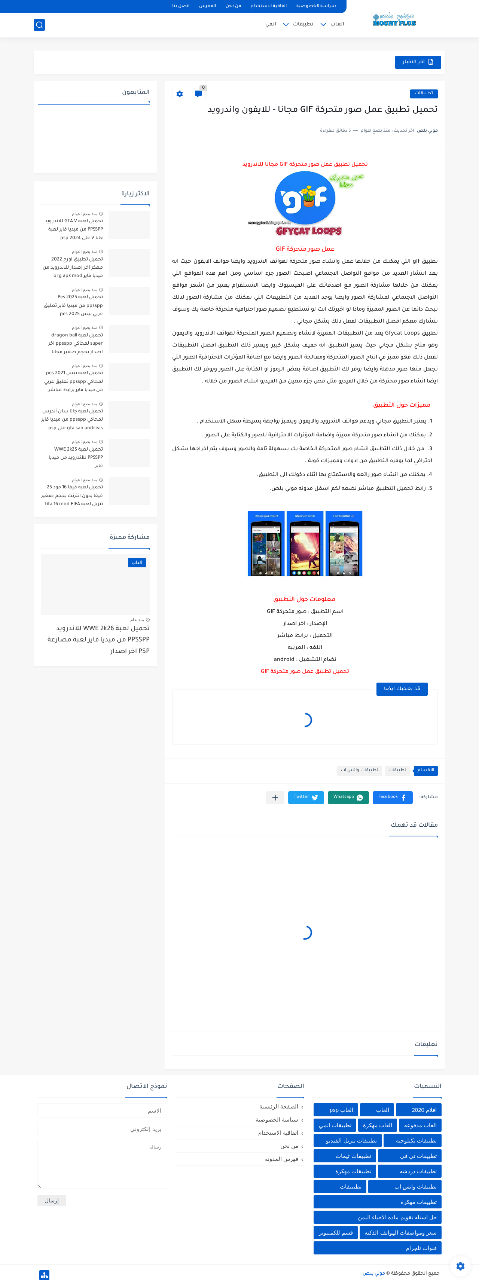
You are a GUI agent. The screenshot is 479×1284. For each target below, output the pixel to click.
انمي (270, 24)
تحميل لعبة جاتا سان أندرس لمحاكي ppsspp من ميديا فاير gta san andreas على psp (72, 420)
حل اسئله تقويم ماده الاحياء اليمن (397, 1217)
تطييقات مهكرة (419, 1202)
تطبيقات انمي (335, 1125)
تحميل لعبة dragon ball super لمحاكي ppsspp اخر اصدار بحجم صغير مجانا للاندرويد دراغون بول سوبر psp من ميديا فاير (75, 345)
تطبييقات (350, 1186)
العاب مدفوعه (420, 1125)
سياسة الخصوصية (316, 6)
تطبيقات (303, 24)
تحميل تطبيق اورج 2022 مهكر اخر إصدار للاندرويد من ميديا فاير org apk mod (73, 268)
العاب (337, 24)
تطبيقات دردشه (418, 1171)
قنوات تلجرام (421, 1248)
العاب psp (341, 1110)
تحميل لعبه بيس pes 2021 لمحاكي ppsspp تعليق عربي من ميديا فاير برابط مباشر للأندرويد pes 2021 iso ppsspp (73, 383)
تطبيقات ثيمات (353, 1156)
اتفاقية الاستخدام (269, 6)
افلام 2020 (424, 1110)
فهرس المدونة (281, 1159)
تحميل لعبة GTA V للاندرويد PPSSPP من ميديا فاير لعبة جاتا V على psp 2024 (74, 230)
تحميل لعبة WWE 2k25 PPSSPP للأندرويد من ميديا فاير (76, 458)
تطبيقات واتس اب (359, 770)
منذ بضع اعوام (84, 213)
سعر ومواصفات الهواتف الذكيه (400, 1232)
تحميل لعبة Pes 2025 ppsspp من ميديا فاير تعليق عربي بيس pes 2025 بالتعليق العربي (73, 307)
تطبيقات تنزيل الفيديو (351, 1140)
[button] (393, 797)
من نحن (233, 6)
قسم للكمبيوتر (336, 1232)
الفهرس (207, 6)
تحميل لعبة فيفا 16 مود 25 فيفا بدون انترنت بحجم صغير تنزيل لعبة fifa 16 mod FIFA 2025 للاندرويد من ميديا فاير (72, 497)
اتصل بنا (180, 6)
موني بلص (374, 1274)
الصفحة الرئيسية (278, 1106)
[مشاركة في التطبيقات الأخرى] (275, 797)
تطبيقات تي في (418, 1156)
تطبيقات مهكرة (353, 1171)
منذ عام (137, 619)
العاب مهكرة (377, 1125)
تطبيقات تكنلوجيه (416, 1140)
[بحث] (39, 25)
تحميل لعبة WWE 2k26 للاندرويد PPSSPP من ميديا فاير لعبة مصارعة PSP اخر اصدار (99, 641)
